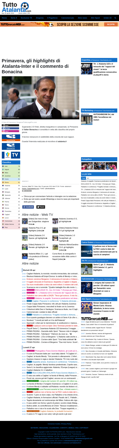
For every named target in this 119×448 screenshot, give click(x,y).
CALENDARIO (54, 428)
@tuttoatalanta (50, 188)
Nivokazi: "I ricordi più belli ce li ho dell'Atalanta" (46, 320)
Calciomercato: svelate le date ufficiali (42, 312)
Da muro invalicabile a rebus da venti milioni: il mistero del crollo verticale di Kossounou (62, 285)
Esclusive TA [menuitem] (26, 18)
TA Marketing (87, 110)
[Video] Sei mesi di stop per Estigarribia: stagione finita (39, 221)
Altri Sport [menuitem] (95, 18)
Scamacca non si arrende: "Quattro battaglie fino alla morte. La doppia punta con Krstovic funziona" (67, 287)
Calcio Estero (87, 242)
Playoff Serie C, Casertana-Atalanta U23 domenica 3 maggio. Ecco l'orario (57, 328)
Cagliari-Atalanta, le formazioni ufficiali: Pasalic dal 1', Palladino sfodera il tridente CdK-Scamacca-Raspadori (71, 398)
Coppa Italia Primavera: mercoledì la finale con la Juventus (50, 307)
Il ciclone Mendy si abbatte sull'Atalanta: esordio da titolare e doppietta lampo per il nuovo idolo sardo (68, 387)
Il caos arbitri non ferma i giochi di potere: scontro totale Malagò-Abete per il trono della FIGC (64, 403)
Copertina (86, 60)
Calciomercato (88, 279)
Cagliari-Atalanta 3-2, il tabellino (40, 370)
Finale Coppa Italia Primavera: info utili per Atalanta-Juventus (51, 304)
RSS (76, 428)
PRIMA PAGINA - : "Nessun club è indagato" (53, 331)
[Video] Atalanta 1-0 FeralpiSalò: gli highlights (67, 238)
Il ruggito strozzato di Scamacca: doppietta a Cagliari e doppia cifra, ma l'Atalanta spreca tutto (65, 282)
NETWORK (34, 428)
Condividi (28, 207)
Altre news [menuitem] (82, 18)
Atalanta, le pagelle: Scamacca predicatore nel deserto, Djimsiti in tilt (59, 298)
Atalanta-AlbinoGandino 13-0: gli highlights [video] (68, 247)
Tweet (40, 207)
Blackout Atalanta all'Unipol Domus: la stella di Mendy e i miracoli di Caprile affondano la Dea (64, 276)
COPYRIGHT (84, 428)
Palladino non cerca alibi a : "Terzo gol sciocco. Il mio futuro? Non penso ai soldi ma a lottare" (67, 296)
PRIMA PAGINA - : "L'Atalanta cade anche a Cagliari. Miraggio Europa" (63, 337)
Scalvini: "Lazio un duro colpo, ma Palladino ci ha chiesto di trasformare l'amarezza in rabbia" (64, 395)
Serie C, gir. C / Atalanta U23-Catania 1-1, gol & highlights (103, 267)
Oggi (83, 178)
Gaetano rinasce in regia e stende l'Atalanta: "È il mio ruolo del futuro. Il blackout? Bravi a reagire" (66, 359)
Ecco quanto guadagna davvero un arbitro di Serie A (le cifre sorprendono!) (57, 317)
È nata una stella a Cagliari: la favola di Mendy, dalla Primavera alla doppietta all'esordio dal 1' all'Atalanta (69, 376)
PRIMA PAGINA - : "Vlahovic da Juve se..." (48, 334)
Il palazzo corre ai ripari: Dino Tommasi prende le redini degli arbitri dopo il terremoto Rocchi (67, 326)
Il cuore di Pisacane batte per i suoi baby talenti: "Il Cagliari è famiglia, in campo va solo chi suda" (66, 354)
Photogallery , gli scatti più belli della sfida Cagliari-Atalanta (64, 351)
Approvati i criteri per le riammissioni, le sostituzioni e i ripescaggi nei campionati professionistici (65, 323)
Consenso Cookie (54, 424)
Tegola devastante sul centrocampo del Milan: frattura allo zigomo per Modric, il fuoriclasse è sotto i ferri (69, 400)
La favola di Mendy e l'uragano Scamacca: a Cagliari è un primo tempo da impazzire (61, 384)
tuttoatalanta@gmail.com (83, 438)
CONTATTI (63, 428)
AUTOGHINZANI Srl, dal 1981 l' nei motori (103, 117)
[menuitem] (115, 18)
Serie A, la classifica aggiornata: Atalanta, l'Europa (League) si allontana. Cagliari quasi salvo (64, 367)
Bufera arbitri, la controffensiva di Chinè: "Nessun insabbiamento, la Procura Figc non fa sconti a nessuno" (70, 406)
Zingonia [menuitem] (40, 18)
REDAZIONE (43, 428)
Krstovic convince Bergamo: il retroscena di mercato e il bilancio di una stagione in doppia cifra (65, 279)
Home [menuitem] (4, 18)
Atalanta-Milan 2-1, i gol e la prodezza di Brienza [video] (38, 256)
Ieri (88, 178)
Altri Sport (86, 299)
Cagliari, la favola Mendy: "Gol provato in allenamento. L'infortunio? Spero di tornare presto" (64, 356)
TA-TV (84, 261)
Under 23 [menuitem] (107, 18)
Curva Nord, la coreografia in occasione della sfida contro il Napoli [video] (64, 256)
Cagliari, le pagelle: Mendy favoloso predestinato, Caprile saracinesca (55, 365)
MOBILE (71, 428)
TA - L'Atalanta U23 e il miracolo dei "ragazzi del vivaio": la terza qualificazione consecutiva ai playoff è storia (105, 69)
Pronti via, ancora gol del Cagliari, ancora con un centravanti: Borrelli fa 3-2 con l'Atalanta (63, 378)
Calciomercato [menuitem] (67, 18)
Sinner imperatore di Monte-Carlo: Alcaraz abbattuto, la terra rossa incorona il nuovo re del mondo (103, 308)
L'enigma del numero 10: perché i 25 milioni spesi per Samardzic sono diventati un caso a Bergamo (104, 288)
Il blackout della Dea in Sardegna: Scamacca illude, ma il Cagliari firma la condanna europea (64, 309)
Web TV (30, 186)
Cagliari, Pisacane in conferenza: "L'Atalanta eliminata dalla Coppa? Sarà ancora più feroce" (67, 301)
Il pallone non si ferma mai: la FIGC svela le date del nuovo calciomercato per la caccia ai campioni (70, 392)
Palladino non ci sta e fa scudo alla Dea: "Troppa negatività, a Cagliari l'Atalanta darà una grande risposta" (70, 408)
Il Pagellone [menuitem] (52, 18)
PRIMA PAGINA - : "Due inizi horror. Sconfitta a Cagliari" (58, 342)
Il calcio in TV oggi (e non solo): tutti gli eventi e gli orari (49, 414)
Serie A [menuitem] (14, 18)
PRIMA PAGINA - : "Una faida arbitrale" (50, 339)
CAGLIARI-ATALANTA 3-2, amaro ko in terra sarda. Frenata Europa (69, 373)
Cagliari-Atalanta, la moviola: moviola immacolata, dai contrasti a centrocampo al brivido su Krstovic (67, 274)
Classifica (6, 162)
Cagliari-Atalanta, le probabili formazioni (49, 411)
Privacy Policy (66, 424)
